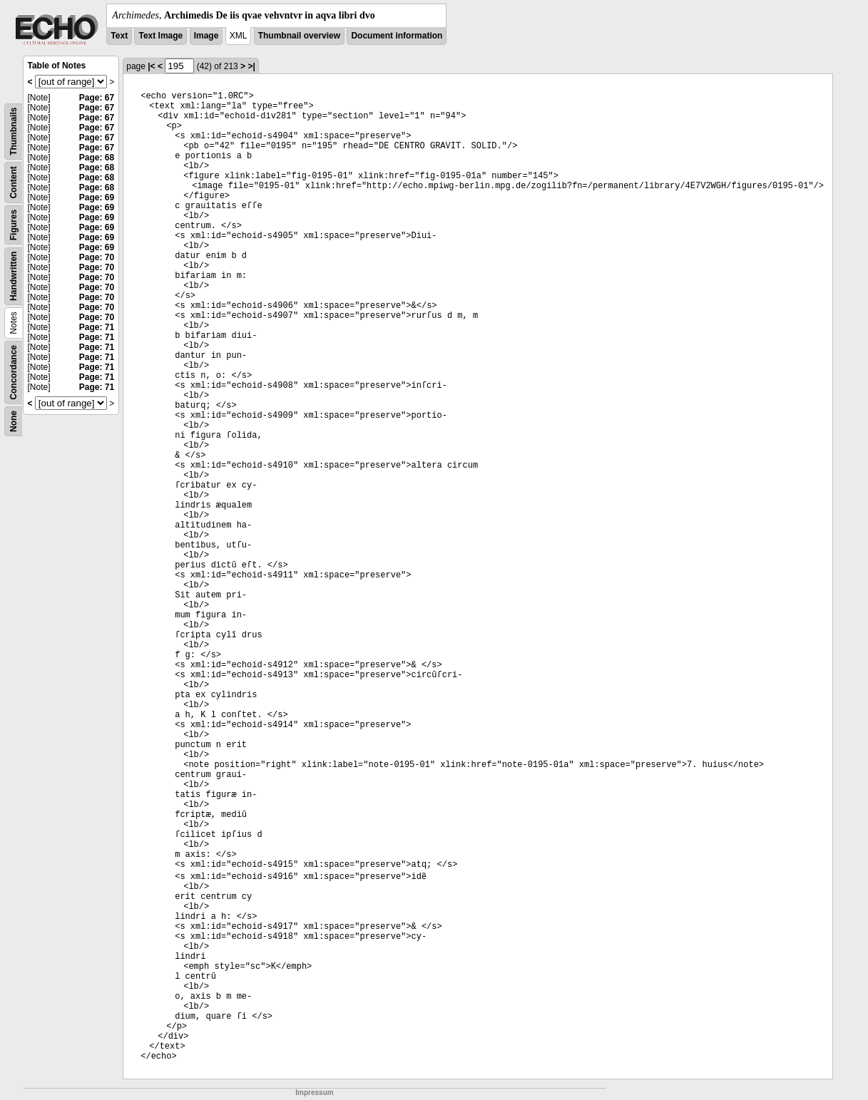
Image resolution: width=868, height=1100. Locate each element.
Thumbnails (14, 131)
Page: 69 (96, 197)
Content (14, 182)
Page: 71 (96, 327)
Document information (396, 36)
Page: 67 (96, 98)
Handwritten (14, 276)
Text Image (160, 36)
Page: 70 (96, 257)
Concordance (14, 372)
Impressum (314, 1092)
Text (119, 36)
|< (151, 66)
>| (251, 66)
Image (206, 36)
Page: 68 (96, 158)
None (14, 421)
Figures (14, 225)
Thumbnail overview (299, 36)
